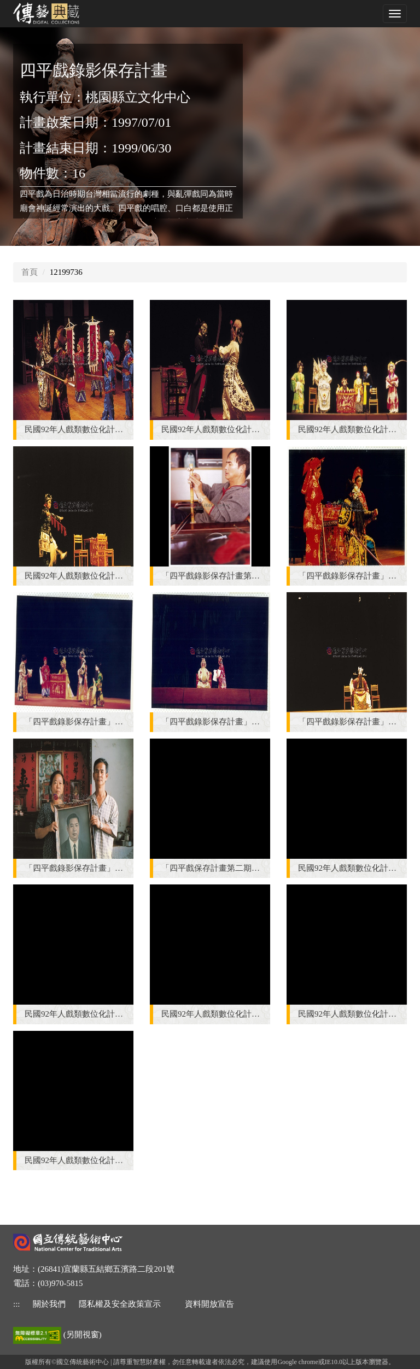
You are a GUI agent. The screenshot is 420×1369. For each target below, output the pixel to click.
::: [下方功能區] (16, 1304)
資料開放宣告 (209, 1304)
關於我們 (49, 1304)
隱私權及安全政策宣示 (120, 1304)
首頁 (29, 272)
